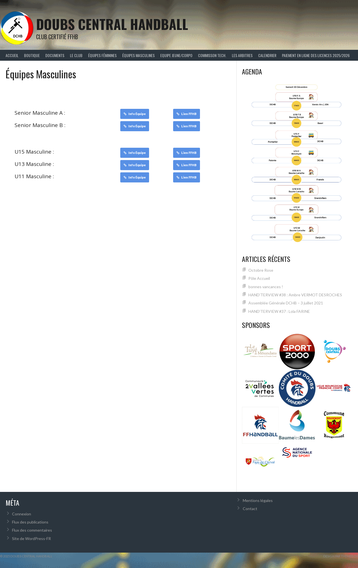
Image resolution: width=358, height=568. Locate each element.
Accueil (12, 55)
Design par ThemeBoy (340, 556)
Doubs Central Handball (112, 24)
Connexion (21, 513)
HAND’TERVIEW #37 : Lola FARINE (279, 311)
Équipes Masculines (138, 55)
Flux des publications (30, 522)
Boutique (32, 55)
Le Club (76, 55)
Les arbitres (242, 55)
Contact (250, 508)
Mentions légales (258, 500)
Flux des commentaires (32, 530)
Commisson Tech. (212, 55)
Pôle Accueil (259, 278)
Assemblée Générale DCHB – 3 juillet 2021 (285, 303)
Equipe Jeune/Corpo (176, 55)
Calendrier (267, 55)
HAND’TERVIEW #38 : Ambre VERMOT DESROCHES (295, 294)
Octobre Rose (260, 270)
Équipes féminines (102, 55)
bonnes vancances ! (265, 286)
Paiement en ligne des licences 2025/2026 (316, 55)
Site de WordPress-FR (31, 538)
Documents (54, 55)
